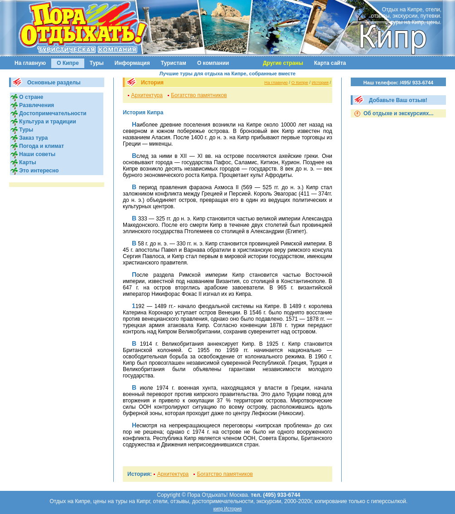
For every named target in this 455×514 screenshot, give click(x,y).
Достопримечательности (52, 113)
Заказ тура (33, 138)
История (320, 82)
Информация (132, 63)
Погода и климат (41, 146)
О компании (213, 63)
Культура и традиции (47, 121)
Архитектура (147, 95)
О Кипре (68, 63)
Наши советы (36, 154)
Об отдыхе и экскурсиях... (398, 113)
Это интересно (38, 170)
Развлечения (36, 105)
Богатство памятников (199, 95)
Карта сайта (330, 63)
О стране (30, 97)
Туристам (173, 63)
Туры (97, 63)
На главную (30, 63)
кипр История (227, 508)
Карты (27, 162)
